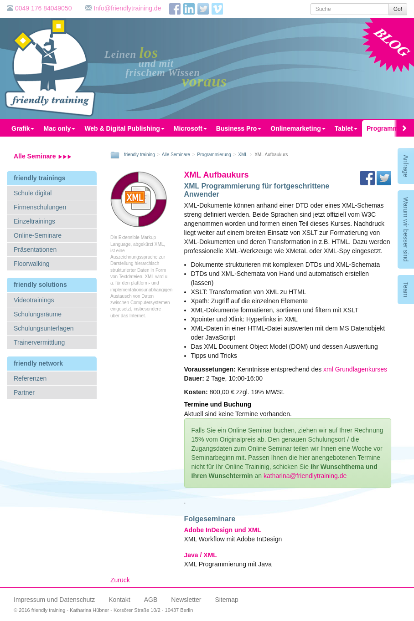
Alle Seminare (43, 156)
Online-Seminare (38, 235)
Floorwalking (32, 263)
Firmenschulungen (40, 207)
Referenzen (30, 378)
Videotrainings (34, 300)
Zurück (120, 580)
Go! (397, 9)
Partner (24, 392)
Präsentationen (35, 249)
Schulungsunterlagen (44, 328)
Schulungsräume (38, 314)
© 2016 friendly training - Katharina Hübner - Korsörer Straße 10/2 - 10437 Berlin (103, 610)
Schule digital (33, 193)
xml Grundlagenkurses (355, 369)
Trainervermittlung (39, 342)
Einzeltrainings (34, 221)
